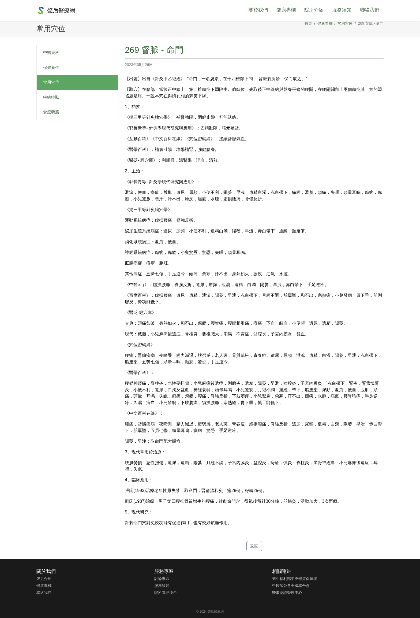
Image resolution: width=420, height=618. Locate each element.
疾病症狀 (51, 97)
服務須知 (341, 10)
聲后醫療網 (55, 10)
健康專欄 (286, 10)
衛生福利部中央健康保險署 (294, 578)
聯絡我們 (369, 10)
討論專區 (161, 578)
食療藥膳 (51, 112)
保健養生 (51, 67)
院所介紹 (314, 10)
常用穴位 (345, 23)
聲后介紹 (43, 578)
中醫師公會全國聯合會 (291, 585)
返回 (254, 546)
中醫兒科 (51, 52)
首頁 (308, 23)
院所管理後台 (165, 592)
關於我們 (258, 10)
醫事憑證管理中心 (287, 592)
